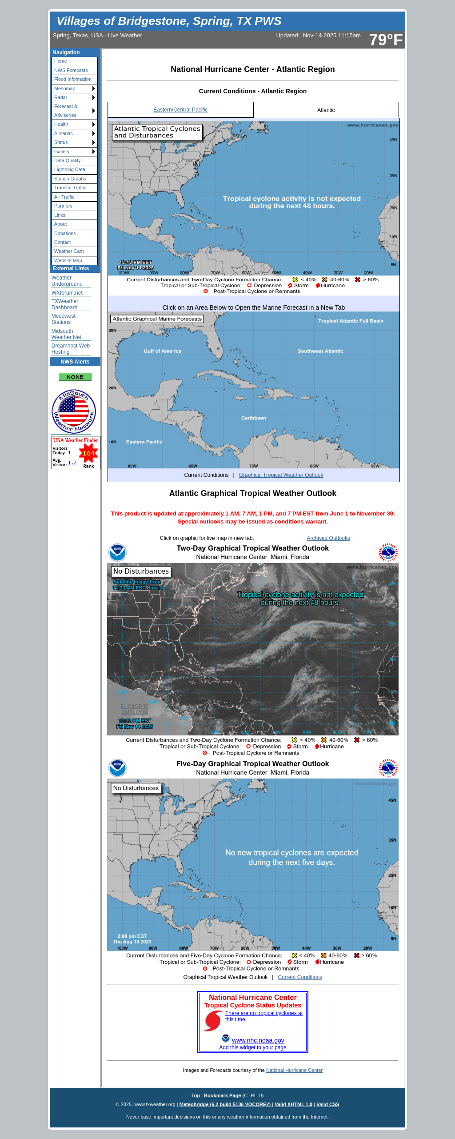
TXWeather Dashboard (65, 304)
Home (60, 61)
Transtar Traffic (70, 187)
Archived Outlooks (328, 538)
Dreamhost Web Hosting (71, 349)
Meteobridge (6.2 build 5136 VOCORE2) (226, 1104)
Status (61, 142)
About (60, 224)
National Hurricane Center (294, 1070)
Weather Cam (69, 251)
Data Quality (67, 160)
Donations (65, 233)
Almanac (63, 133)
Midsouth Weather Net (66, 334)
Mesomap (64, 88)
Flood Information (73, 79)
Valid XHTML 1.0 (293, 1104)
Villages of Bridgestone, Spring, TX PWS (168, 21)
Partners (63, 205)
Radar (60, 97)
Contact (62, 242)
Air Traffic (64, 197)
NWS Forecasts (71, 70)
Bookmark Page (222, 1095)
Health (61, 124)
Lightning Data (69, 169)
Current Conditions (300, 977)
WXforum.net (67, 293)
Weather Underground (67, 281)
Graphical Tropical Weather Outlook (281, 475)
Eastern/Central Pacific (180, 110)
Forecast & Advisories (65, 110)
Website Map (68, 260)
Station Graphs (70, 178)
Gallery (61, 151)
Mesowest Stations (64, 319)
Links (59, 215)
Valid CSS (327, 1104)
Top (196, 1095)
